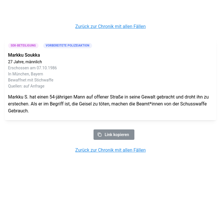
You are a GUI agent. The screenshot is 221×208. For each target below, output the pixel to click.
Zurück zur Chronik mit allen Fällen (110, 26)
